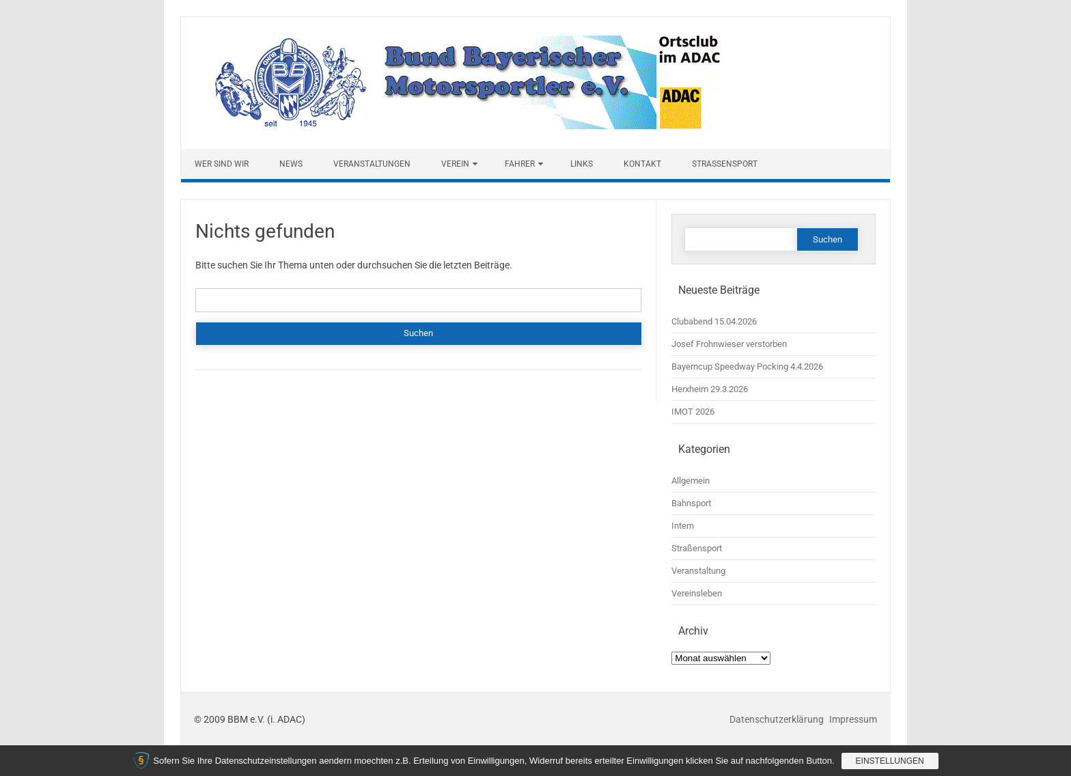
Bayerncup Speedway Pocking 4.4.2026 (747, 366)
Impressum (853, 719)
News (291, 164)
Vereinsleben (696, 593)
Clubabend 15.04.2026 (714, 321)
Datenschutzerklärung (777, 719)
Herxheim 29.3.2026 (709, 389)
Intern (682, 526)
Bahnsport (691, 503)
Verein (455, 164)
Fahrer (520, 164)
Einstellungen (890, 761)
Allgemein (690, 480)
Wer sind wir (222, 164)
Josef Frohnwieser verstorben (729, 344)
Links (581, 164)
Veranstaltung (698, 571)
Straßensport (724, 164)
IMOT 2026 (692, 411)
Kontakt (642, 164)
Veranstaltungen (372, 164)
